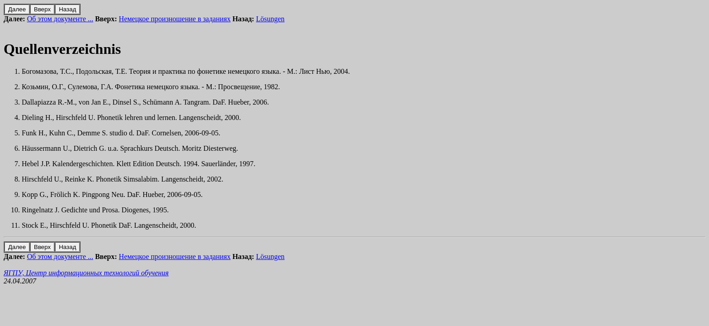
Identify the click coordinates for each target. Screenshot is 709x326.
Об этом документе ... (60, 19)
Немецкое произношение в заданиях (175, 19)
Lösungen (270, 19)
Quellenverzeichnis (62, 49)
